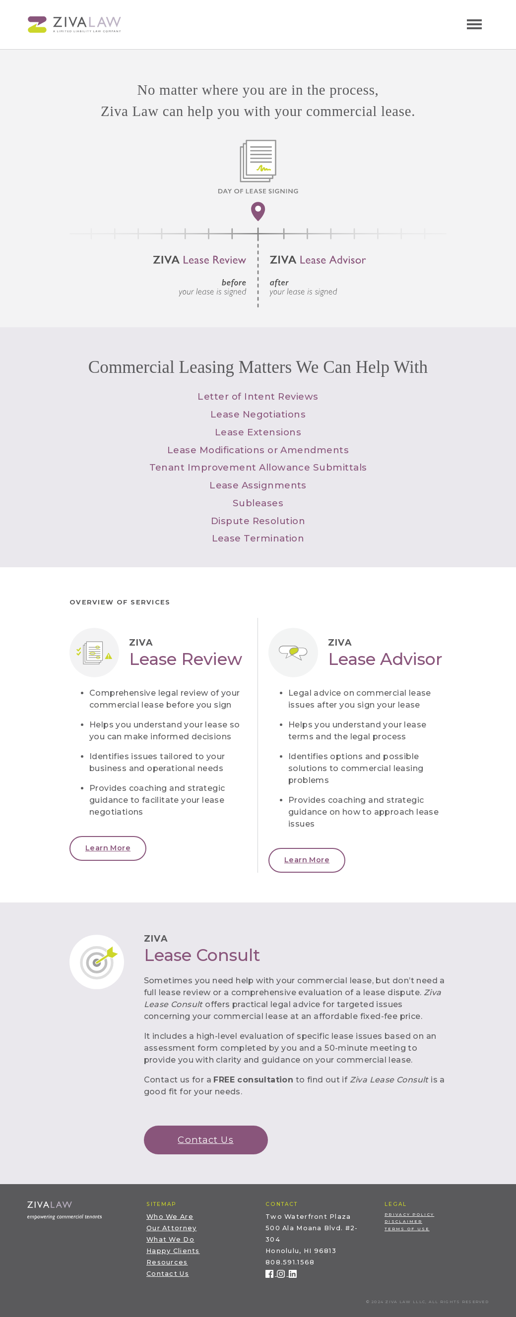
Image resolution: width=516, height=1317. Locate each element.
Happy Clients (173, 1251)
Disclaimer (403, 1221)
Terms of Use (407, 1229)
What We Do (170, 1239)
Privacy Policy (409, 1214)
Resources (167, 1262)
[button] (107, 848)
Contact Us (167, 1273)
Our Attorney (171, 1228)
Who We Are (170, 1216)
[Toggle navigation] (474, 24)
